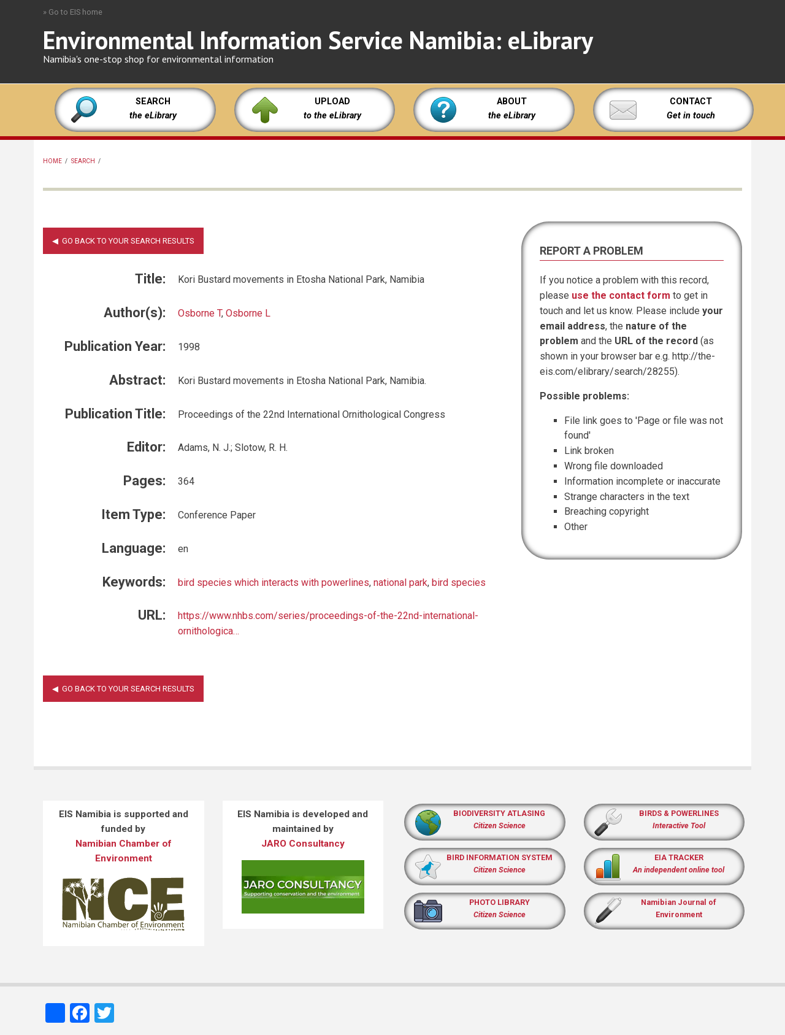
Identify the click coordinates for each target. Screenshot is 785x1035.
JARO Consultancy (303, 843)
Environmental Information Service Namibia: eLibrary (318, 40)
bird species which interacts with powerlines (273, 582)
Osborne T (199, 313)
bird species (459, 582)
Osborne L (248, 313)
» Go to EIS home (72, 12)
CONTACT (691, 101)
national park (400, 582)
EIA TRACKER (678, 857)
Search (83, 161)
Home (52, 161)
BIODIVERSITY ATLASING (499, 813)
